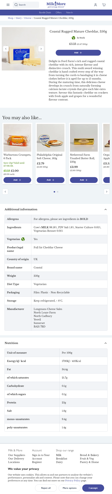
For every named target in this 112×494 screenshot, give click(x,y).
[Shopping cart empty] (104, 4)
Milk (58, 455)
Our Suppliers (16, 455)
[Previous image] (6, 49)
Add (78, 52)
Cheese (28, 18)
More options (70, 488)
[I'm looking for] (26, 5)
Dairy (19, 18)
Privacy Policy (73, 480)
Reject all (46, 488)
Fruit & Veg (87, 458)
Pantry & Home (89, 462)
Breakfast (61, 458)
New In (69, 12)
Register (37, 462)
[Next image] (41, 49)
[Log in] (95, 4)
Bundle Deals (45, 12)
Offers (59, 12)
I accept (93, 488)
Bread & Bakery (89, 455)
